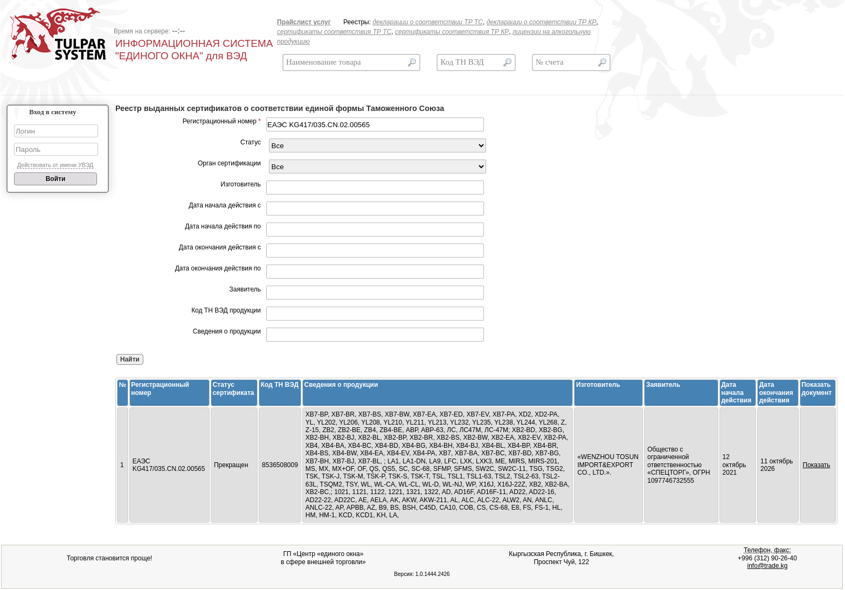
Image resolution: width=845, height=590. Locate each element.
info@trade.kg (767, 566)
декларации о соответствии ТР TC (427, 22)
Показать (816, 465)
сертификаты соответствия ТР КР (452, 32)
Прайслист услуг (304, 22)
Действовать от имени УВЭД (55, 165)
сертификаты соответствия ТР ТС (334, 32)
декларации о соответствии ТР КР (542, 22)
